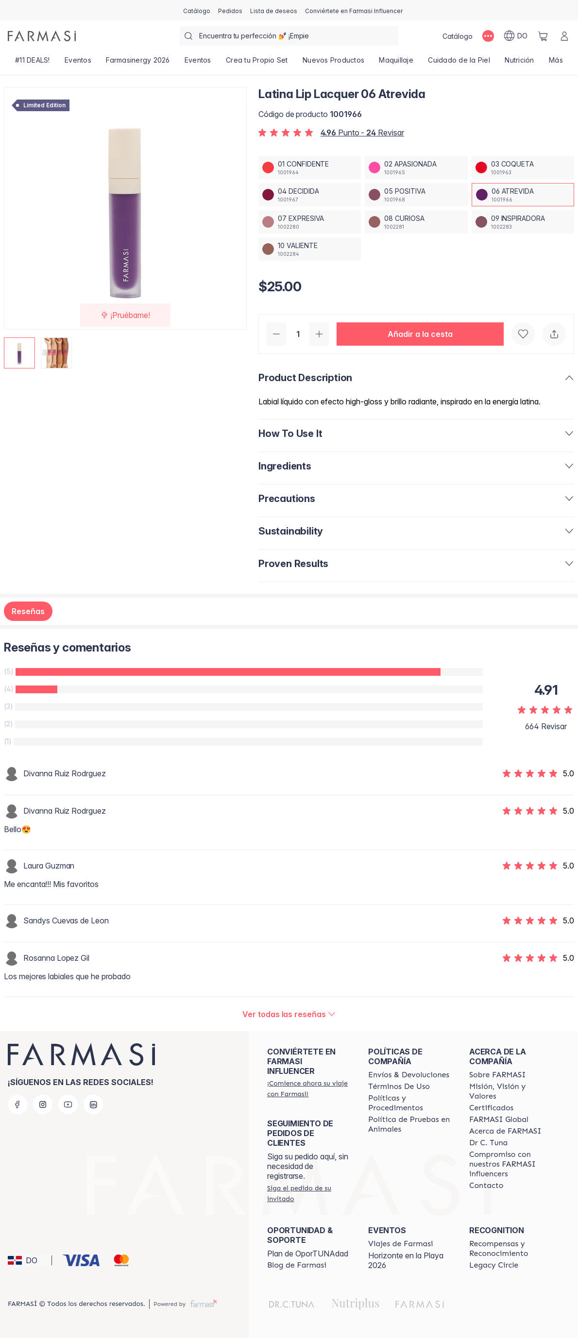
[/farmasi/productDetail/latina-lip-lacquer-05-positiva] (416, 194)
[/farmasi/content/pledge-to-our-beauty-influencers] (488, 1143)
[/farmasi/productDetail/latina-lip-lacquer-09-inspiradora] (523, 222)
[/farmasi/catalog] (196, 10)
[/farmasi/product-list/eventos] (78, 63)
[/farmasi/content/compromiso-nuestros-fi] (511, 1164)
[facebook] (17, 1104)
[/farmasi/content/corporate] (498, 1119)
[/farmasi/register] (230, 10)
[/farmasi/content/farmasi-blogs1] (296, 1265)
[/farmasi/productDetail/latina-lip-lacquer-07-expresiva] (309, 222)
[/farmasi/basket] (543, 36)
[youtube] (68, 1104)
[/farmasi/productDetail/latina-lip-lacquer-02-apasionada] (416, 167)
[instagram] (42, 1104)
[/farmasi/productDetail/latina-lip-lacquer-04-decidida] (309, 194)
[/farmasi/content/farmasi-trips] (400, 1244)
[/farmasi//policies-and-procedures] (410, 1103)
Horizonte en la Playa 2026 (405, 1260)
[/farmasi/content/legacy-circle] (493, 1265)
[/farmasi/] (42, 36)
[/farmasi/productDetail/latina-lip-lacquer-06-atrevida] (523, 194)
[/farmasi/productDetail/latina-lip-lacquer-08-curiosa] (416, 222)
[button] (420, 334)
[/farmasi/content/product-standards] (491, 1108)
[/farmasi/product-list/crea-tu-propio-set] (257, 63)
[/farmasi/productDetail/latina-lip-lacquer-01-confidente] (309, 167)
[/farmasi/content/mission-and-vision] (511, 1091)
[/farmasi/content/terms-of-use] (399, 1086)
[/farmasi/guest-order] (309, 1193)
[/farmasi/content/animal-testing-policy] (410, 1124)
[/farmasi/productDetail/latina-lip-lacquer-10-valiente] (309, 249)
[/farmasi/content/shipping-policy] (408, 1075)
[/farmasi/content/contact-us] (486, 1185)
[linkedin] (93, 1104)
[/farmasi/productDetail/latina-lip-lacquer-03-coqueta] (523, 167)
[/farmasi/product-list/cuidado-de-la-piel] (459, 63)
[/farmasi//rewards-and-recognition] (511, 1248)
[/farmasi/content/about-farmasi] (505, 1131)
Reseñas (28, 611)
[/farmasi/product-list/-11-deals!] (32, 63)
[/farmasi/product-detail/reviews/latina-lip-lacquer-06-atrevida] (289, 1014)
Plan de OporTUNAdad (307, 1253)
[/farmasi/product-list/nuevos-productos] (333, 63)
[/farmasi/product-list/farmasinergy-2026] (138, 63)
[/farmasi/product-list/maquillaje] (396, 63)
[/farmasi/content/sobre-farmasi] (497, 1075)
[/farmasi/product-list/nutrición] (519, 63)
